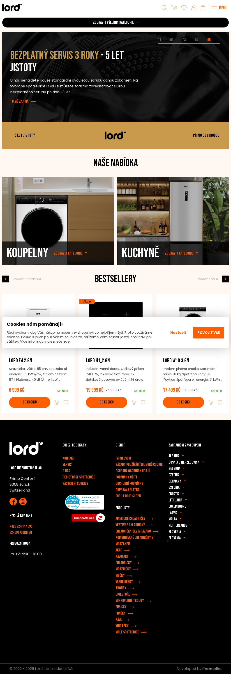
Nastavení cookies (75, 483)
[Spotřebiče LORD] (12, 7)
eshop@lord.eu (20, 532)
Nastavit (178, 332)
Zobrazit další (207, 279)
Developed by (199, 668)
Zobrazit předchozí (27, 279)
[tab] (164, 43)
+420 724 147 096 (20, 526)
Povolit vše (208, 332)
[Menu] (219, 8)
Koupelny (27, 261)
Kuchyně (140, 261)
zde (66, 341)
